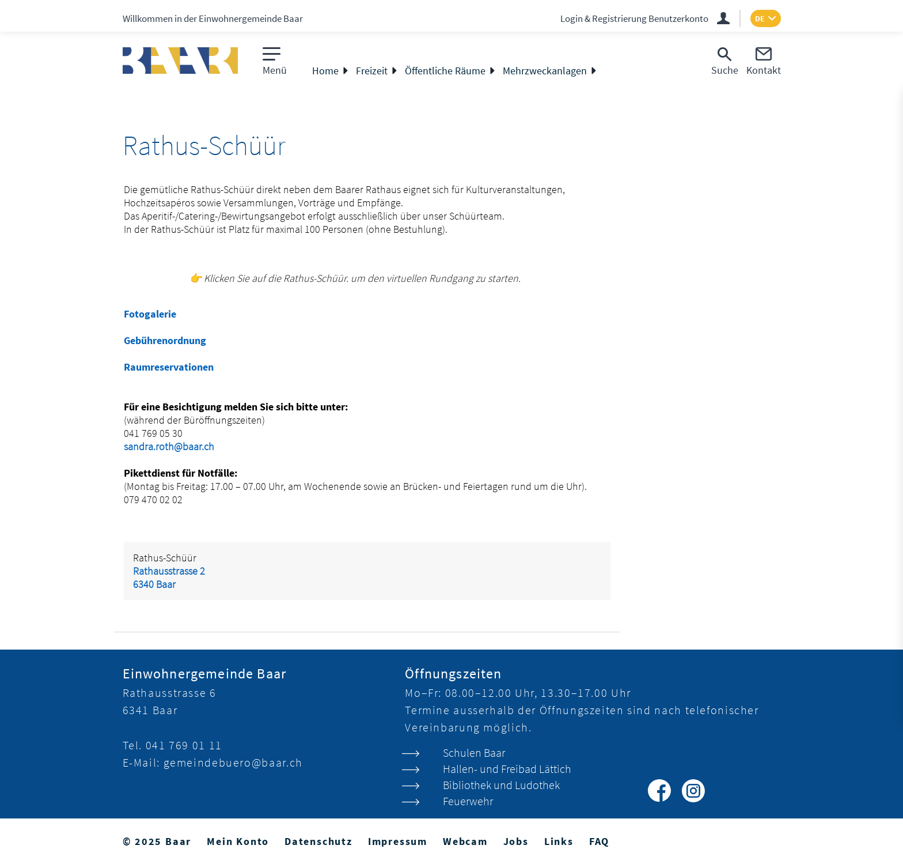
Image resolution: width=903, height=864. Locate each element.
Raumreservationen (169, 366)
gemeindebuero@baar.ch (233, 762)
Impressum (397, 841)
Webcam (465, 841)
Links (559, 841)
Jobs (516, 841)
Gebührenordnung (165, 340)
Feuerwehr (468, 801)
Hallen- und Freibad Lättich (507, 768)
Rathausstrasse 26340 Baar (169, 577)
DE (760, 18)
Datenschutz (318, 841)
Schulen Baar (474, 752)
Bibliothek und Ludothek (501, 785)
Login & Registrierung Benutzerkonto (634, 18)
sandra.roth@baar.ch (169, 446)
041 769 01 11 (184, 745)
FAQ (599, 841)
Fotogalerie (150, 313)
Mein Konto (238, 841)
